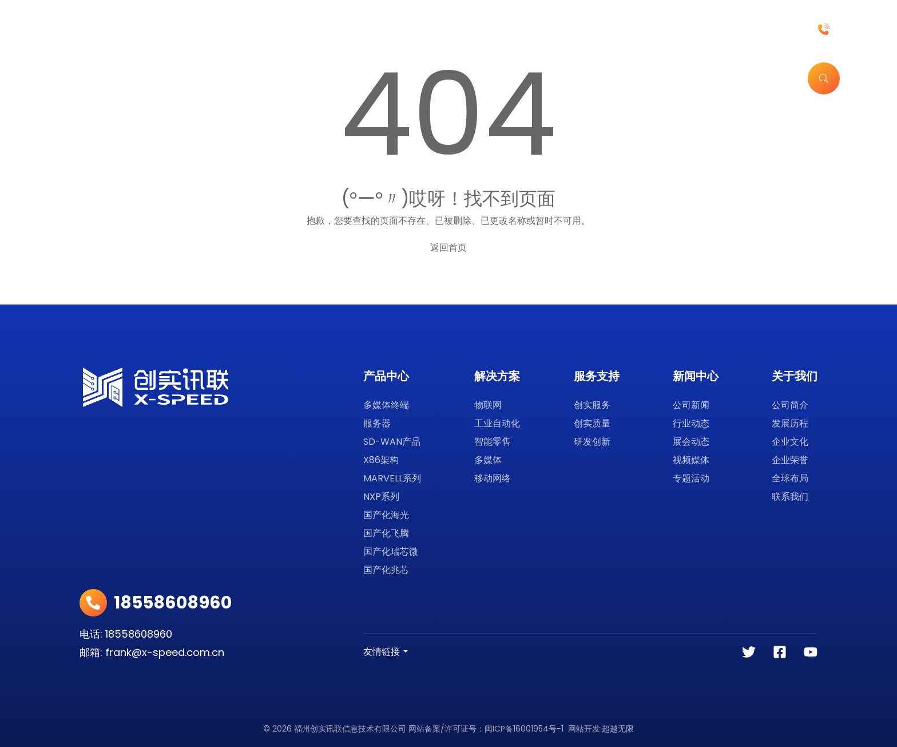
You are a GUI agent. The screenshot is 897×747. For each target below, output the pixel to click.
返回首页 (448, 247)
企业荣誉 (790, 460)
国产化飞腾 (386, 533)
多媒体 (488, 460)
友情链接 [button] (381, 651)
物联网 (488, 405)
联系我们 (790, 496)
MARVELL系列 (392, 478)
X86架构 (381, 460)
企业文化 (790, 441)
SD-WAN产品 (391, 441)
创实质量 (592, 423)
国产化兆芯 (386, 569)
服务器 (377, 423)
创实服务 (592, 405)
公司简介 (790, 405)
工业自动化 (497, 423)
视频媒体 (691, 460)
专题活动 (691, 478)
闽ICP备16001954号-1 (524, 728)
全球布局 (790, 478)
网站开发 (584, 728)
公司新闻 (691, 405)
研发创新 (592, 441)
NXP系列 (381, 496)
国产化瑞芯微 (390, 551)
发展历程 (790, 423)
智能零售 (492, 441)
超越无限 (618, 728)
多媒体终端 (386, 405)
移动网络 (492, 478)
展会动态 (691, 441)
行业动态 (691, 423)
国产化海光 (386, 514)
